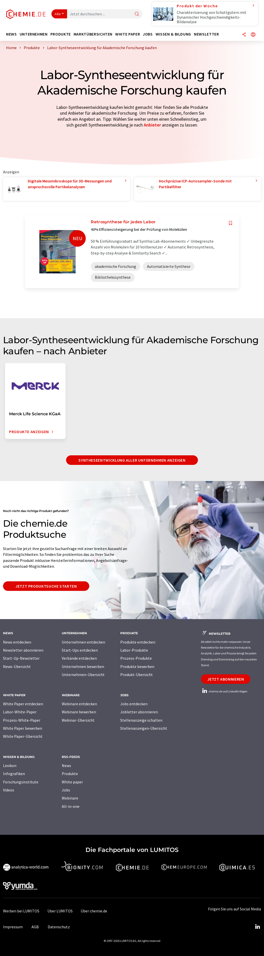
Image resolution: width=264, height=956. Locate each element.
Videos (8, 789)
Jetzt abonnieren (225, 679)
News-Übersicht (17, 666)
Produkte (70, 773)
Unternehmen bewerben (83, 666)
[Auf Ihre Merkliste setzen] (230, 223)
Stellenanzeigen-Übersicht (143, 728)
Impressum (13, 926)
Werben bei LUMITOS (21, 910)
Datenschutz (59, 926)
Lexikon (9, 765)
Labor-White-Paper (20, 711)
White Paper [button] (127, 34)
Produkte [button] (60, 34)
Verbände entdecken (79, 658)
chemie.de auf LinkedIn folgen (224, 691)
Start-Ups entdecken (80, 650)
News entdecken (17, 642)
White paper (72, 781)
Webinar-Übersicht (78, 720)
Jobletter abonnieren (139, 711)
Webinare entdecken (79, 703)
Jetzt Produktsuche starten (46, 586)
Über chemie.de (94, 910)
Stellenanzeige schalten (141, 720)
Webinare (70, 798)
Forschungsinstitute (20, 781)
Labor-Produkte (134, 650)
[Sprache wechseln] (253, 35)
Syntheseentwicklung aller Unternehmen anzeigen (131, 460)
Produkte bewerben (137, 666)
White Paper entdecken (23, 703)
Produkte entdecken (137, 642)
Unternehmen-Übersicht (83, 674)
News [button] (11, 34)
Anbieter (152, 125)
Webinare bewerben (79, 711)
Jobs (66, 789)
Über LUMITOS (60, 910)
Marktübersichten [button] (93, 34)
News (66, 765)
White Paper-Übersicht (23, 736)
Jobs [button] (148, 34)
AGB (35, 926)
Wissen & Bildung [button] (173, 34)
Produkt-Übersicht (136, 674)
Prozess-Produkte (136, 658)
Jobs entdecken (134, 703)
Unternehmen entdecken (83, 642)
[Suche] (136, 14)
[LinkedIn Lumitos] (257, 926)
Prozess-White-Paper (21, 720)
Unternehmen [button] (34, 34)
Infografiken (14, 773)
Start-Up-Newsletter (21, 658)
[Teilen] (244, 35)
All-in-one (70, 806)
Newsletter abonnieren (23, 650)
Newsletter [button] (206, 34)
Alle (58, 14)
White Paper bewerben (22, 728)
